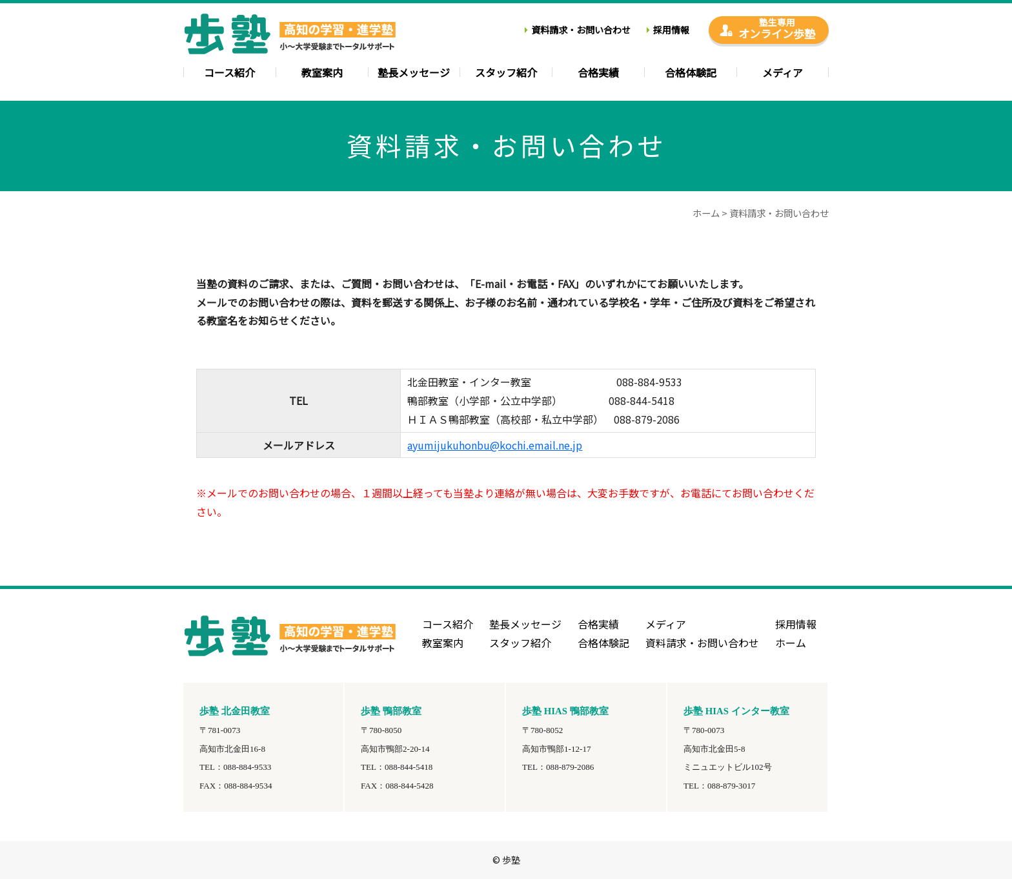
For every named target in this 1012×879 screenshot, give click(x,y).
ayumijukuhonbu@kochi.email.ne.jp (494, 445)
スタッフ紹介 (506, 73)
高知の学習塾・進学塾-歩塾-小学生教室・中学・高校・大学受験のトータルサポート (289, 39)
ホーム (706, 213)
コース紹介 (229, 73)
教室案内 (322, 73)
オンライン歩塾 (777, 28)
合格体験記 (690, 73)
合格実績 (598, 73)
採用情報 (671, 29)
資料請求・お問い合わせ (581, 29)
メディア (782, 73)
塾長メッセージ (414, 73)
